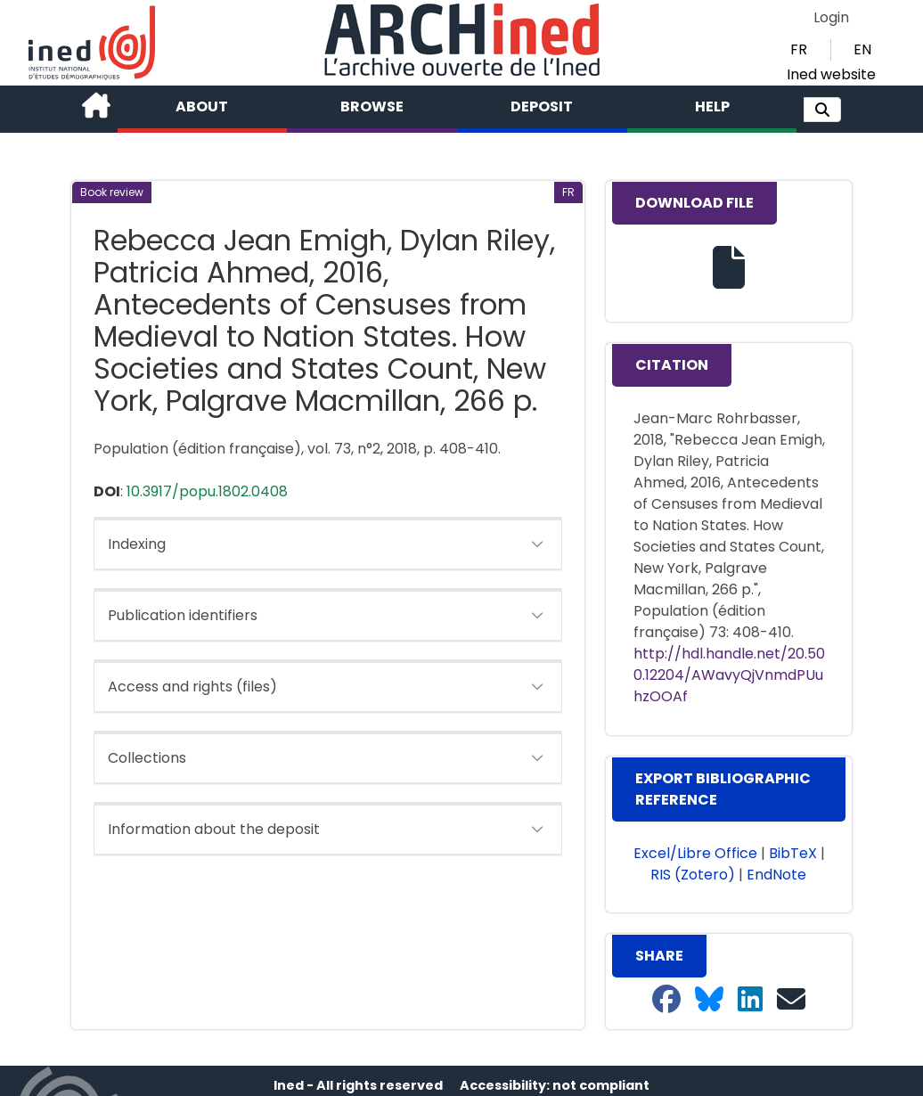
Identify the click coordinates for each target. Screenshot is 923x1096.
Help (712, 106)
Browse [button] (372, 106)
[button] (822, 109)
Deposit (542, 106)
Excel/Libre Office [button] (695, 853)
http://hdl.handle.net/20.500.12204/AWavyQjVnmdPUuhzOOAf (729, 675)
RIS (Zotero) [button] (692, 874)
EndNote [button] (776, 874)
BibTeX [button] (793, 853)
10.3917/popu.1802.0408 (207, 491)
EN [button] (862, 49)
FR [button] (798, 49)
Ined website (831, 74)
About (202, 106)
